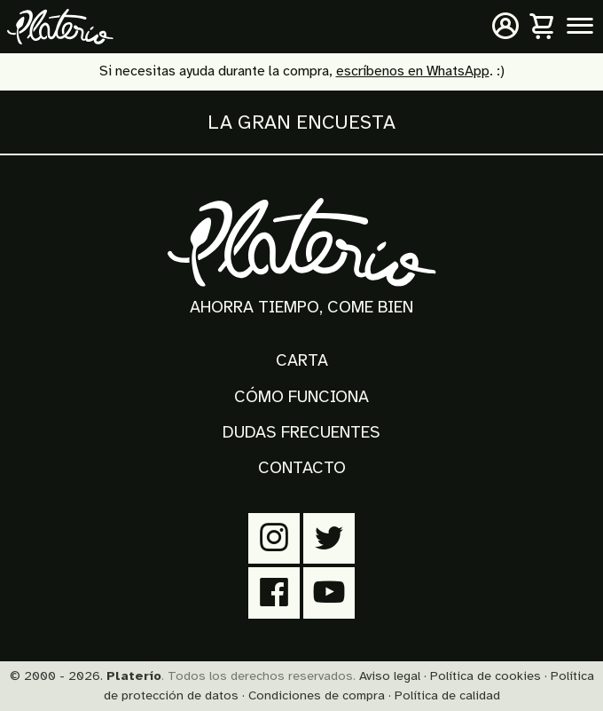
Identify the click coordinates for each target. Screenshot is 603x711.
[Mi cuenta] (505, 27)
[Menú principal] (580, 26)
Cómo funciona (301, 396)
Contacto (302, 467)
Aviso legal (389, 675)
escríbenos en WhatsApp (412, 71)
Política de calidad (447, 695)
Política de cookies (485, 675)
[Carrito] (543, 27)
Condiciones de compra (316, 695)
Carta (302, 360)
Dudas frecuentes (301, 432)
